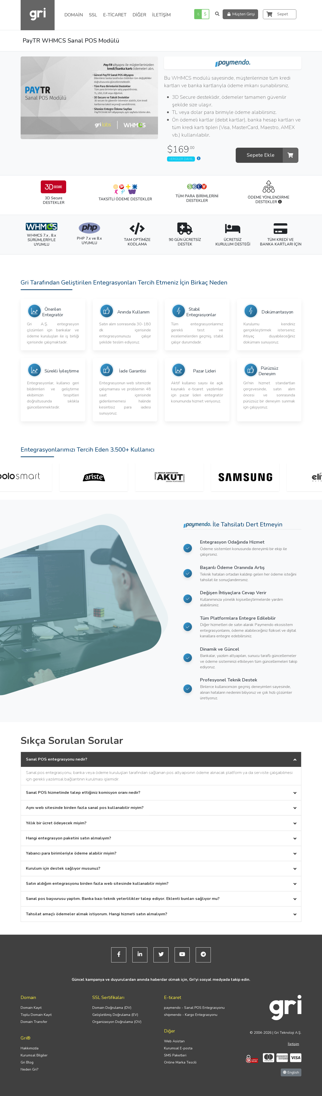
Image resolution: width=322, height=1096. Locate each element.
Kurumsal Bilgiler (34, 1055)
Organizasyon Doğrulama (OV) (116, 1021)
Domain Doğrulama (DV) (111, 1007)
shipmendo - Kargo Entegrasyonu (190, 1014)
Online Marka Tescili (180, 1062)
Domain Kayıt (31, 1007)
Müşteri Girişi (240, 14)
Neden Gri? (29, 1069)
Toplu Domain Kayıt (36, 1014)
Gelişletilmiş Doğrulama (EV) (115, 1014)
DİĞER (139, 15)
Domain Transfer (34, 1021)
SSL (93, 15)
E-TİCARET (115, 15)
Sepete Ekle (272, 155)
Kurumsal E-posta (178, 1048)
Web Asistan (174, 1041)
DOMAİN (73, 15)
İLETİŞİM (161, 15)
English (291, 1072)
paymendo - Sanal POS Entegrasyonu (194, 1007)
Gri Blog (27, 1062)
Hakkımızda (29, 1048)
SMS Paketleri (175, 1055)
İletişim (293, 1044)
